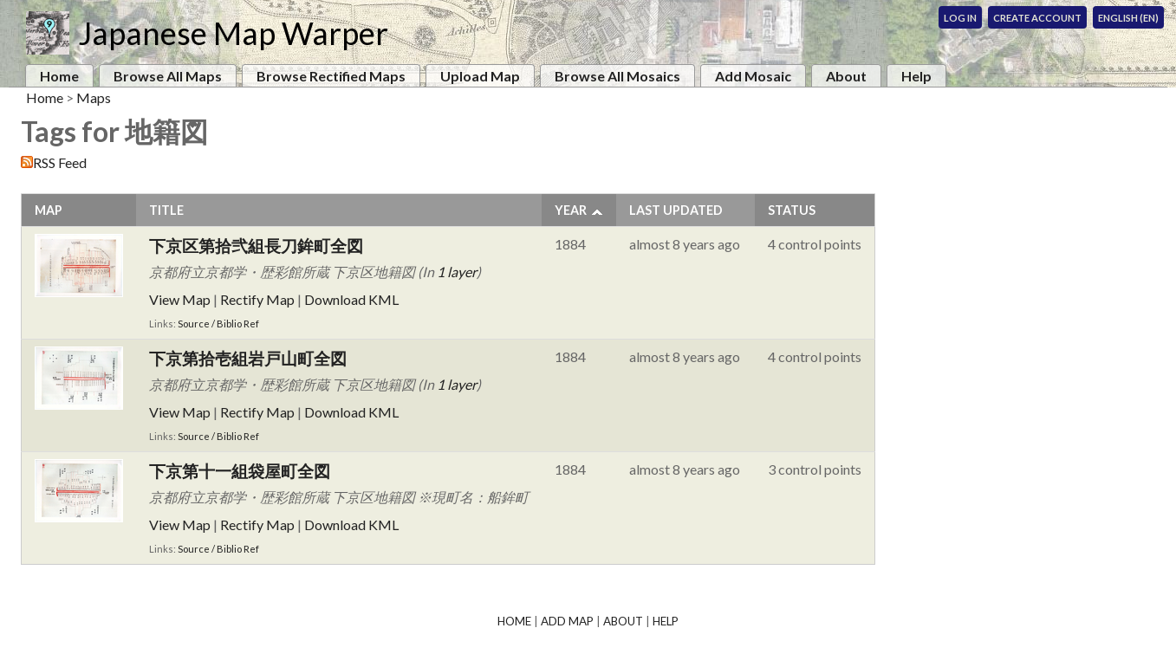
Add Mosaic (753, 76)
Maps (93, 97)
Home (59, 76)
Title (166, 210)
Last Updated (676, 210)
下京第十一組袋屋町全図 (239, 471)
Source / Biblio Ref (218, 323)
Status (791, 210)
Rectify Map (257, 299)
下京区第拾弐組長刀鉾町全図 (264, 246)
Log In (960, 17)
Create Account (1037, 17)
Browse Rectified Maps (331, 76)
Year (571, 210)
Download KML (351, 299)
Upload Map (480, 76)
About (846, 76)
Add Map (567, 621)
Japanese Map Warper (233, 33)
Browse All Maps (168, 76)
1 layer (457, 271)
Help (916, 76)
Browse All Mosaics (617, 76)
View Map (180, 299)
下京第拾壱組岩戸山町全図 (248, 358)
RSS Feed (60, 162)
